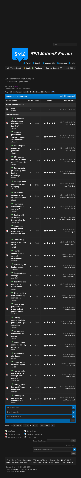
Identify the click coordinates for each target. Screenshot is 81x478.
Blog (13, 108)
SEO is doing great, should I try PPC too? (18, 344)
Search (36, 63)
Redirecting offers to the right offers (18, 242)
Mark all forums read (19, 462)
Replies (30, 100)
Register (37, 68)
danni (73, 267)
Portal (27, 63)
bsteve (13, 289)
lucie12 (13, 367)
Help (72, 63)
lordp (73, 365)
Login (27, 68)
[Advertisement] (40, 20)
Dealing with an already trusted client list (18, 217)
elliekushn (14, 142)
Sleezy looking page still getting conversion (18, 295)
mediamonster (70, 138)
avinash (72, 400)
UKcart (13, 200)
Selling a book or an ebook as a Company (18, 184)
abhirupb (14, 391)
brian (73, 124)
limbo (73, 336)
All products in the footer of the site (17, 333)
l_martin (13, 211)
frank (73, 150)
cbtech (13, 236)
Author (14, 100)
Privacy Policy (48, 462)
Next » (47, 92)
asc (73, 100)
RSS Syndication (35, 462)
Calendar (62, 63)
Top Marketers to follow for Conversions (18, 284)
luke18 (13, 128)
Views (37, 100)
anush (73, 309)
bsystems (14, 260)
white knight (71, 197)
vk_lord (72, 323)
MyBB (16, 469)
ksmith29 (72, 297)
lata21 (73, 244)
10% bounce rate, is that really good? (18, 159)
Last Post (67, 100)
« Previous (17, 92)
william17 (72, 256)
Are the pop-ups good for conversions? (17, 398)
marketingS (15, 222)
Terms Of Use (60, 462)
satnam (13, 178)
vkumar (13, 358)
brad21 (73, 276)
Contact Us (27, 460)
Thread (8, 100)
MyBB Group (32, 469)
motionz (13, 110)
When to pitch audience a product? (18, 148)
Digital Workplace (27, 79)
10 (30, 160)
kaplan (13, 164)
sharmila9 (14, 278)
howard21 (14, 269)
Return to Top (55, 460)
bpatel (13, 349)
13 (42, 92)
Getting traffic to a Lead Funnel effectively (18, 386)
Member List (48, 63)
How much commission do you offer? (17, 206)
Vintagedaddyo (20, 471)
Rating (49, 100)
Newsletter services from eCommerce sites (18, 195)
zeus (73, 376)
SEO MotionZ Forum (12, 79)
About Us (70, 462)
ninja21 (13, 247)
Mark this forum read (67, 96)
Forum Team (16, 460)
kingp (73, 186)
